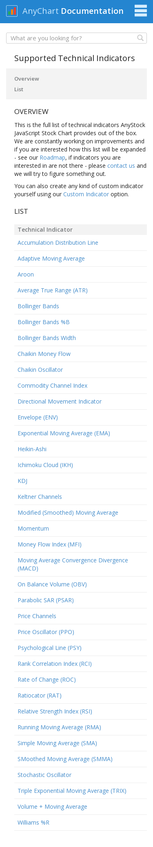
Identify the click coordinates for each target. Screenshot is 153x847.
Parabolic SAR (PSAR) (46, 600)
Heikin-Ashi (32, 449)
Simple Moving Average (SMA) (57, 743)
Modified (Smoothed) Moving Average (68, 512)
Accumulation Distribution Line (58, 242)
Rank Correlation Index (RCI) (55, 663)
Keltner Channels (40, 496)
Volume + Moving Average (52, 806)
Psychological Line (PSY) (50, 648)
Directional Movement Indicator (60, 401)
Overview (26, 78)
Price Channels (37, 616)
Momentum (33, 528)
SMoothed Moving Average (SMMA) (65, 759)
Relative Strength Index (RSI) (55, 711)
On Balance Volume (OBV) (52, 584)
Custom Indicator (86, 194)
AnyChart (40, 10)
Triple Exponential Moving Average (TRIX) (72, 790)
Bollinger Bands (38, 306)
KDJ (22, 481)
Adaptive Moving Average (51, 258)
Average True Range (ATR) (53, 290)
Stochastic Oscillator (44, 775)
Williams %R (33, 822)
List (18, 89)
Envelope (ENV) (38, 417)
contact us (121, 165)
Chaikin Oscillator (40, 369)
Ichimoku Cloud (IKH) (45, 465)
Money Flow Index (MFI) (50, 544)
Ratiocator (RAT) (40, 695)
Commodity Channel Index (52, 385)
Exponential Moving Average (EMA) (64, 433)
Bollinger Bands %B (44, 322)
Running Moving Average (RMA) (59, 727)
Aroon (26, 274)
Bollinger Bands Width (47, 338)
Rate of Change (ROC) (47, 679)
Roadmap (52, 157)
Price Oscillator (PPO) (46, 632)
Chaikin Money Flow (44, 354)
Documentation (92, 10)
